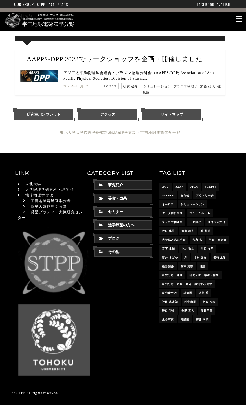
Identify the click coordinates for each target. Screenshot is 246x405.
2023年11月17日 (77, 86)
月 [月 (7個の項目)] (185, 257)
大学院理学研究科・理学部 (49, 190)
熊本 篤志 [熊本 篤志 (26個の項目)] (187, 266)
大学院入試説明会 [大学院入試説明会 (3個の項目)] (174, 239)
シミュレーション (157, 86)
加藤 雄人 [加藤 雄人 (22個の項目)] (187, 230)
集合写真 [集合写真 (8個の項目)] (168, 319)
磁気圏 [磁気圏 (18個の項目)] (187, 292)
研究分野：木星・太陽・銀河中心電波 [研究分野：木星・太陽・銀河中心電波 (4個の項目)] (187, 284)
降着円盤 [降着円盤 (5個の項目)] (206, 310)
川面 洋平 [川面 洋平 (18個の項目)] (207, 248)
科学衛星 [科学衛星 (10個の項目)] (190, 301)
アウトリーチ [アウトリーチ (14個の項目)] (205, 195)
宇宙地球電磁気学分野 (51, 201)
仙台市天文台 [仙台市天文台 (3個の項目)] (216, 222)
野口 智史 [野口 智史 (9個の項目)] (168, 310)
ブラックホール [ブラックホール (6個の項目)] (199, 213)
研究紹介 (130, 86)
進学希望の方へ (116, 225)
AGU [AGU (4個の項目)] (165, 186)
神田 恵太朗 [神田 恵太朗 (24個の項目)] (170, 301)
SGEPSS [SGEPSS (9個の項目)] (210, 186)
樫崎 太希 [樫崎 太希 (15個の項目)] (219, 257)
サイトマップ (172, 114)
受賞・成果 (113, 198)
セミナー (111, 212)
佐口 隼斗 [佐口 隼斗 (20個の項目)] (168, 230)
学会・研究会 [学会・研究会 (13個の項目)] (217, 239)
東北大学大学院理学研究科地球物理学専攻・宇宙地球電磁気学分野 (120, 133)
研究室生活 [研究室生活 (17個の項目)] (169, 292)
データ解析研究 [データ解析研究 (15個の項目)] (172, 213)
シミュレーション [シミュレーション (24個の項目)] (192, 204)
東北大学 (33, 184)
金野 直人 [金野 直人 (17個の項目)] (187, 310)
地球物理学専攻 (39, 195)
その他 (109, 252)
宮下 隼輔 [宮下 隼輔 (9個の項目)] (168, 248)
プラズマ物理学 (185, 86)
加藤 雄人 (207, 86)
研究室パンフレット (44, 114)
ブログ (109, 238)
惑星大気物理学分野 (49, 207)
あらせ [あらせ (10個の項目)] (185, 195)
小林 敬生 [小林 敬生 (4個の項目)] (187, 248)
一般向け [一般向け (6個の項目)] (195, 222)
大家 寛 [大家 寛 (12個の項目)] (197, 239)
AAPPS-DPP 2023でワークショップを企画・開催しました (115, 59)
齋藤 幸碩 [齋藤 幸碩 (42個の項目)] (202, 319)
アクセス (107, 114)
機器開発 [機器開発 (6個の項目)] (168, 266)
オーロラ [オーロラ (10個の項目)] (168, 204)
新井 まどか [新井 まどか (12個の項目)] (170, 257)
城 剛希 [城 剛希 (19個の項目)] (206, 230)
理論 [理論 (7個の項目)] (203, 266)
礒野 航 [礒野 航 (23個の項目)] (204, 292)
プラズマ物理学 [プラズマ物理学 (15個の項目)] (172, 222)
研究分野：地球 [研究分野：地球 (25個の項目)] (172, 275)
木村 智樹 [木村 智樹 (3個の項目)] (200, 257)
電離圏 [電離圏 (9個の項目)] (185, 319)
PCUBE (110, 86)
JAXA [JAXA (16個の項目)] (179, 186)
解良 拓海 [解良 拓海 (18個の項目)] (209, 301)
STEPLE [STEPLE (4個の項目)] (168, 195)
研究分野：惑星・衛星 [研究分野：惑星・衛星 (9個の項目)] (204, 275)
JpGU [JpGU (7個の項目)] (194, 186)
